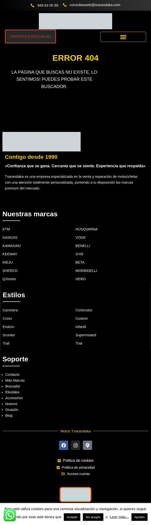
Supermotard (86, 335)
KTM (6, 229)
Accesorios (14, 398)
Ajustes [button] (139, 517)
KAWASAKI (11, 246)
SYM (79, 254)
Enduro (8, 327)
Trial (79, 343)
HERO (81, 279)
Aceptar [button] (72, 517)
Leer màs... (119, 517)
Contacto (12, 374)
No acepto (93, 517)
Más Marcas (15, 380)
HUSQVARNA (87, 229)
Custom (82, 318)
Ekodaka (12, 392)
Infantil (81, 327)
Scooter (9, 335)
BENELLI (83, 246)
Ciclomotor (84, 310)
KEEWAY (9, 254)
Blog (8, 415)
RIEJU (7, 262)
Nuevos (11, 404)
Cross (7, 318)
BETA (80, 262)
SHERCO (10, 271)
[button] (123, 37)
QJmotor (9, 279)
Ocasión (11, 410)
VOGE (81, 237)
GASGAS (10, 237)
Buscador (13, 386)
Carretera (10, 310)
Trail (6, 343)
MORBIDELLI (86, 271)
